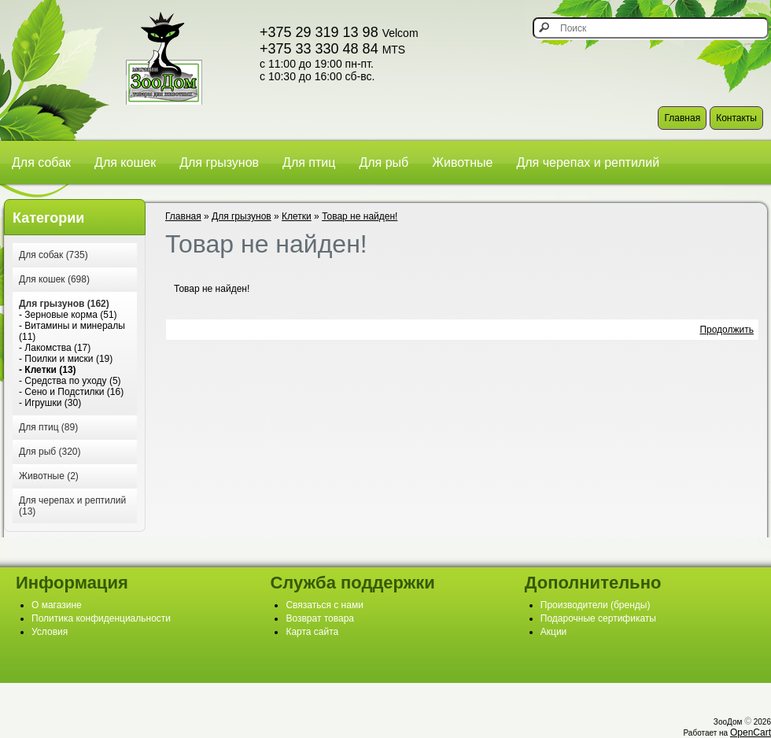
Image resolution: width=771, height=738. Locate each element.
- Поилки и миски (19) (66, 358)
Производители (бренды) (595, 605)
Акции (553, 631)
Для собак (41, 162)
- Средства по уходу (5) (70, 380)
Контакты (736, 118)
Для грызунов (219, 162)
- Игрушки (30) (50, 402)
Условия (49, 631)
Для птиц (308, 162)
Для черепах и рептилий (587, 162)
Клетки (297, 216)
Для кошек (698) (54, 279)
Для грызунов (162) (64, 303)
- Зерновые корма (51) (68, 314)
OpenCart (750, 732)
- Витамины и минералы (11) (72, 331)
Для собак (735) (53, 254)
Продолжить (726, 329)
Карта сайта (312, 631)
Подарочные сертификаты (598, 618)
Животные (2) (49, 476)
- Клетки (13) (47, 369)
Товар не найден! (359, 216)
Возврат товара (320, 618)
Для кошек (125, 162)
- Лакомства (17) (54, 347)
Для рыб (383, 162)
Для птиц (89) (48, 427)
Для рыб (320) (49, 451)
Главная (682, 118)
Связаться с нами (324, 605)
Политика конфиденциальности (101, 618)
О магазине (56, 605)
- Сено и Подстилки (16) (71, 391)
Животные (462, 162)
